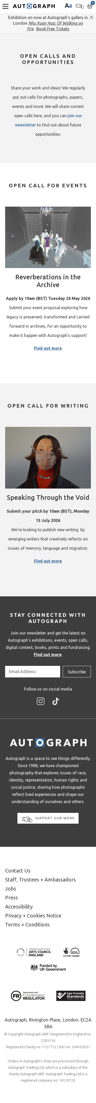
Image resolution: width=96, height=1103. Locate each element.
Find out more (48, 348)
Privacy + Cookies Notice (33, 915)
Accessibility (19, 906)
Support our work (49, 819)
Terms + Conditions (27, 924)
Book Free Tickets (52, 28)
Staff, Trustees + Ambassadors (40, 880)
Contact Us (17, 871)
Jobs (10, 888)
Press (11, 897)
